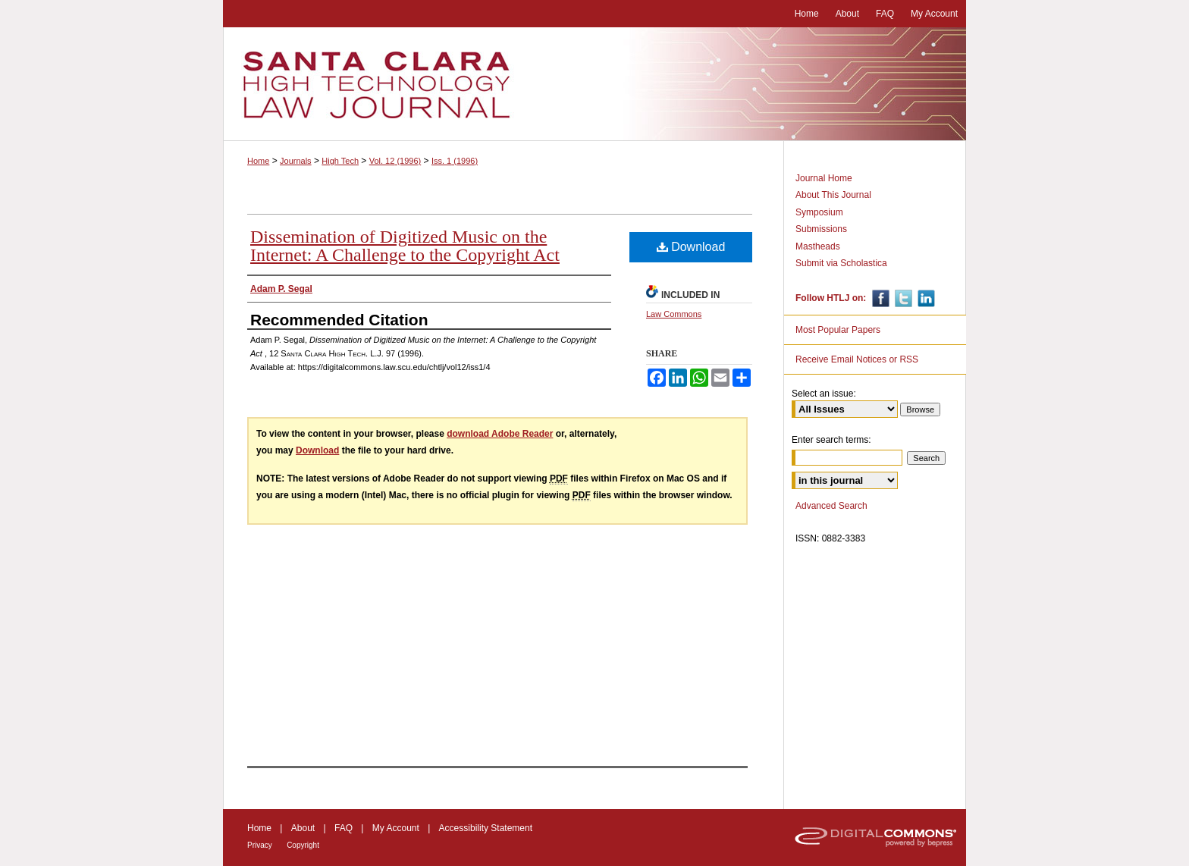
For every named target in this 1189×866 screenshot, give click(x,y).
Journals (296, 160)
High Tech (340, 160)
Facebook (879, 298)
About (303, 828)
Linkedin (924, 298)
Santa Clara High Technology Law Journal (594, 84)
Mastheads (817, 246)
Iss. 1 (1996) (454, 160)
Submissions (821, 229)
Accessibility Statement (485, 828)
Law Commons (673, 313)
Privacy (259, 845)
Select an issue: (824, 393)
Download (691, 246)
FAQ (343, 828)
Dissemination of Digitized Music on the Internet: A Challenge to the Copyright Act (405, 246)
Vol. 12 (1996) (395, 160)
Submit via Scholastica (841, 263)
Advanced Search (831, 505)
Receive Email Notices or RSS (856, 359)
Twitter (902, 298)
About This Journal (833, 195)
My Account (395, 828)
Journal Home (823, 178)
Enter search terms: (831, 440)
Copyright (303, 845)
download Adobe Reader (500, 433)
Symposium (819, 212)
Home (258, 160)
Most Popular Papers (837, 330)
